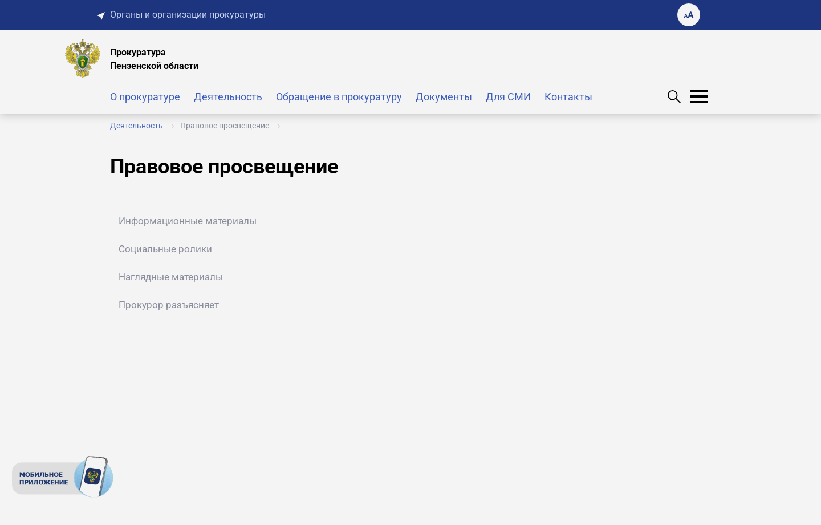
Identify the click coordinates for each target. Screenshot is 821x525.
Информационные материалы (188, 221)
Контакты (568, 97)
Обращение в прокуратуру (339, 97)
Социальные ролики (165, 249)
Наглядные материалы (171, 276)
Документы (444, 97)
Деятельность (228, 97)
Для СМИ (508, 97)
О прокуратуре (145, 97)
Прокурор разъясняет (169, 304)
